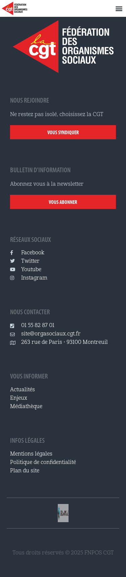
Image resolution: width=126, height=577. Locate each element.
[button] (118, 8)
